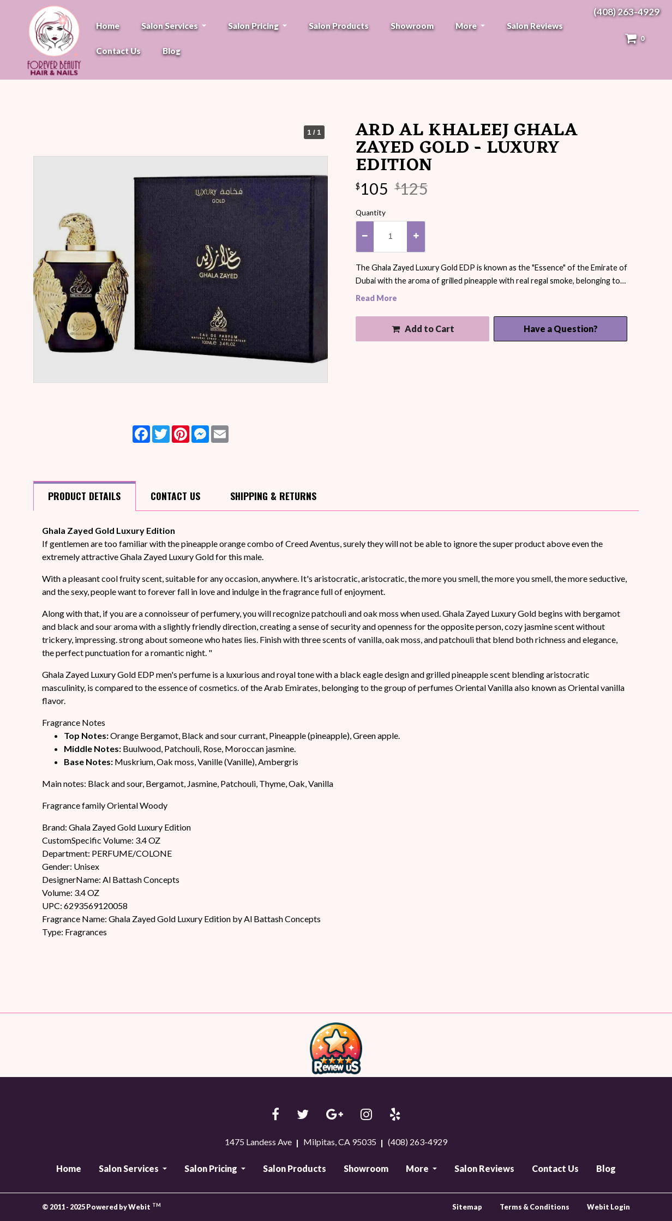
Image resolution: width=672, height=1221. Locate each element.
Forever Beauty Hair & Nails (52, 40)
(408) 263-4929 (626, 11)
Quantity (371, 212)
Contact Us (118, 51)
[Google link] (334, 1115)
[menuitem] (108, 25)
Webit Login (608, 1206)
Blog (172, 51)
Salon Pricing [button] (254, 26)
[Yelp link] (395, 1115)
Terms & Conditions (534, 1206)
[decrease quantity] (365, 236)
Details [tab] (84, 496)
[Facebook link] (275, 1115)
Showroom (412, 26)
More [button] (466, 26)
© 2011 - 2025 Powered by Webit (101, 1206)
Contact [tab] (175, 496)
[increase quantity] (415, 236)
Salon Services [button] (170, 26)
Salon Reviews (535, 26)
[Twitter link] (302, 1115)
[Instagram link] (366, 1115)
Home (107, 26)
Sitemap (467, 1206)
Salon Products (339, 26)
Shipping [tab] (273, 496)
